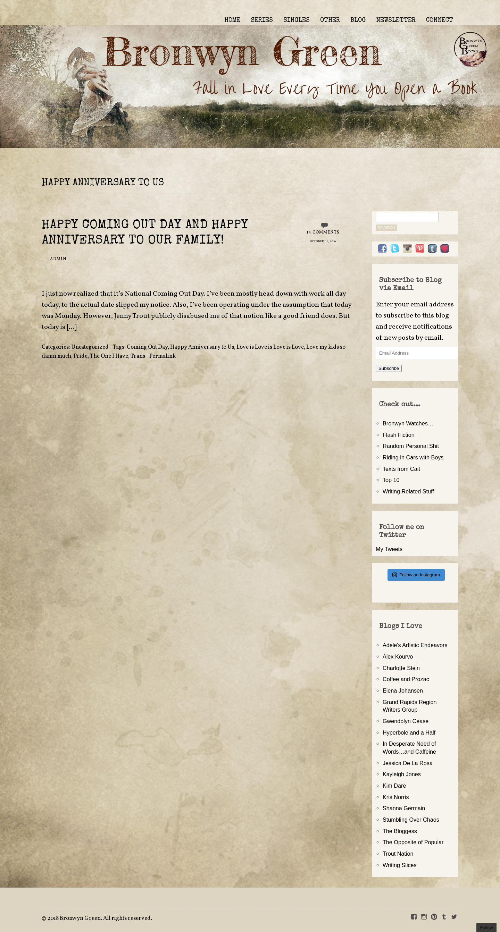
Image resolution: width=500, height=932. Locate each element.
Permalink (162, 356)
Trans (138, 356)
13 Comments (323, 232)
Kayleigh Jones (402, 774)
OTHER (330, 20)
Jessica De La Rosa (408, 763)
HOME (232, 20)
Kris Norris (396, 797)
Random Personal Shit (411, 446)
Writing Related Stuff (408, 491)
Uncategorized (90, 347)
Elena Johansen (403, 690)
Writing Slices (400, 865)
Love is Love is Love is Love (270, 347)
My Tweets (389, 549)
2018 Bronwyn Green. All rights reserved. (99, 918)
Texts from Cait (401, 469)
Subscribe (388, 368)
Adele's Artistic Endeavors (415, 645)
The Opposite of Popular (413, 842)
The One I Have (109, 356)
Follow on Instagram (416, 574)
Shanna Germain (404, 808)
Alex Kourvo (398, 656)
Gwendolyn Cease (405, 721)
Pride (81, 356)
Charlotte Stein (401, 668)
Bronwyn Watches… (408, 423)
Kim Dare (394, 785)
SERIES (262, 20)
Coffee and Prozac (406, 679)
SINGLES (296, 20)
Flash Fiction (399, 435)
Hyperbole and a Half (409, 732)
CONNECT (439, 20)
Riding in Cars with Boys (413, 457)
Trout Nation (398, 853)
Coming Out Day (147, 347)
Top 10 (391, 480)
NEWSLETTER (396, 20)
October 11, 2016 (323, 241)
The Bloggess (400, 831)
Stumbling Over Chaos (411, 819)
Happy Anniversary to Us (202, 347)
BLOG (358, 20)
